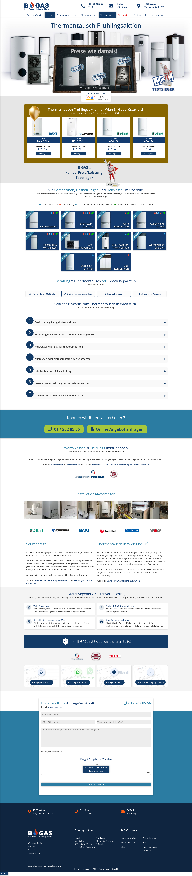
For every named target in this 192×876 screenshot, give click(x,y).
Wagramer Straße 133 (43, 814)
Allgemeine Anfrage (150, 294)
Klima (75, 15)
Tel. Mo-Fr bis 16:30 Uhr (42, 294)
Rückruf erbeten (114, 294)
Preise (145, 843)
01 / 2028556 (86, 814)
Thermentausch (107, 15)
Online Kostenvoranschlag (78, 294)
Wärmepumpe (63, 15)
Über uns (160, 15)
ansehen (120, 465)
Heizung (50, 15)
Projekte (138, 15)
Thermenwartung (89, 15)
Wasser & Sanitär (35, 15)
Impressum (85, 869)
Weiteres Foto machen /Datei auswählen (96, 770)
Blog (123, 847)
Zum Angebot (43, 154)
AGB (94, 869)
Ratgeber (149, 15)
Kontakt (115, 869)
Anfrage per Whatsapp (78, 683)
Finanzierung (104, 869)
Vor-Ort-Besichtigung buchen (150, 683)
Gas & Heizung (149, 838)
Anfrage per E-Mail (114, 683)
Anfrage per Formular (41, 683)
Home (76, 869)
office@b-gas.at (55, 707)
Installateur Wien (129, 838)
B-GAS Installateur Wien (51, 867)
